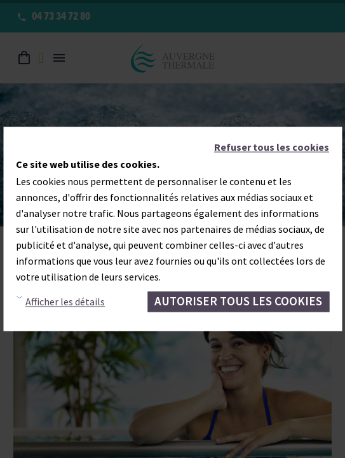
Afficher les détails (65, 301)
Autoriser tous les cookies (238, 301)
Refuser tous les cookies (271, 147)
